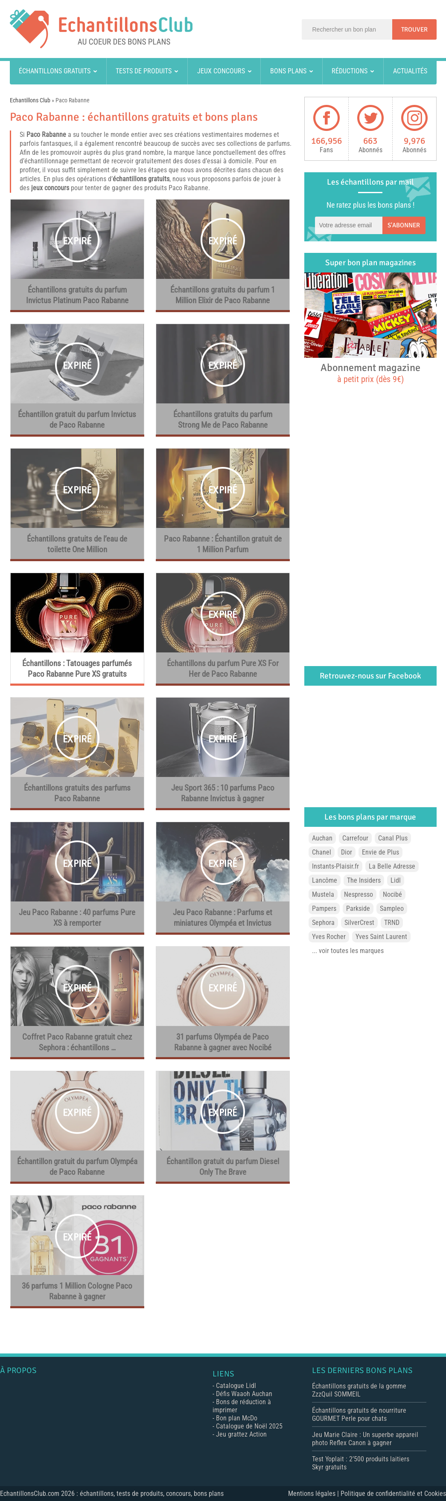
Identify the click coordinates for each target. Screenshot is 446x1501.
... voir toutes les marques (348, 951)
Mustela (323, 894)
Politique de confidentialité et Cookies (393, 1493)
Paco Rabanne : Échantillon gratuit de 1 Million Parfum (223, 544)
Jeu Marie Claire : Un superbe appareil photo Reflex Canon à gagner (365, 1439)
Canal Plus (393, 838)
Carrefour (355, 838)
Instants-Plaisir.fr (335, 866)
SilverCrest (359, 923)
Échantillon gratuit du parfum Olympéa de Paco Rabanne (77, 1166)
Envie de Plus (380, 852)
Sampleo (392, 908)
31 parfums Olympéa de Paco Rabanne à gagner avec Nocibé (222, 1042)
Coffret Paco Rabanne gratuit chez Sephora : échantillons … (77, 1042)
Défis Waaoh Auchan (244, 1394)
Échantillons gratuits (54, 71)
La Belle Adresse (392, 866)
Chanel (321, 852)
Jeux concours (221, 71)
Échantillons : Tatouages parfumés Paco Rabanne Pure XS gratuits (77, 668)
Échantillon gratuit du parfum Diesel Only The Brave (222, 1166)
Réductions (349, 71)
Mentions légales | (314, 1493)
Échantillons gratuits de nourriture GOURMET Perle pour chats (359, 1414)
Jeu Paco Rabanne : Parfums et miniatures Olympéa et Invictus (222, 917)
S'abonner (404, 225)
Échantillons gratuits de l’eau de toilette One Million (77, 544)
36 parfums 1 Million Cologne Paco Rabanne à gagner (77, 1291)
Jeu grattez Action (241, 1434)
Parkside (358, 908)
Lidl (396, 880)
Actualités (410, 71)
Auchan (322, 838)
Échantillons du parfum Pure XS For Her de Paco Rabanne (223, 668)
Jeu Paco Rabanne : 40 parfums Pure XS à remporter (77, 917)
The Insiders (364, 880)
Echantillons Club (30, 100)
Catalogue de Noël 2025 (249, 1426)
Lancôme (324, 880)
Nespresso (358, 894)
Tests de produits (144, 71)
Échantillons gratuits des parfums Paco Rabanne (77, 793)
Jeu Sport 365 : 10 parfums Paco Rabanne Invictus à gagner (222, 793)
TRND (391, 923)
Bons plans (288, 71)
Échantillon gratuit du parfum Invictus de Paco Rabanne (77, 419)
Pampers (324, 908)
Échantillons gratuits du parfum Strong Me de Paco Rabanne (222, 419)
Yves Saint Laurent (381, 937)
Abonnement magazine (370, 372)
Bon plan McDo (236, 1418)
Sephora (323, 923)
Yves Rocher (329, 937)
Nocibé (392, 894)
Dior (346, 852)
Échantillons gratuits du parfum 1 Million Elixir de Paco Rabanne (222, 295)
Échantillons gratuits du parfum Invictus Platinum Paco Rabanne (77, 295)
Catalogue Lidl (236, 1386)
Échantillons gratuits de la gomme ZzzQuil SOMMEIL (359, 1390)
